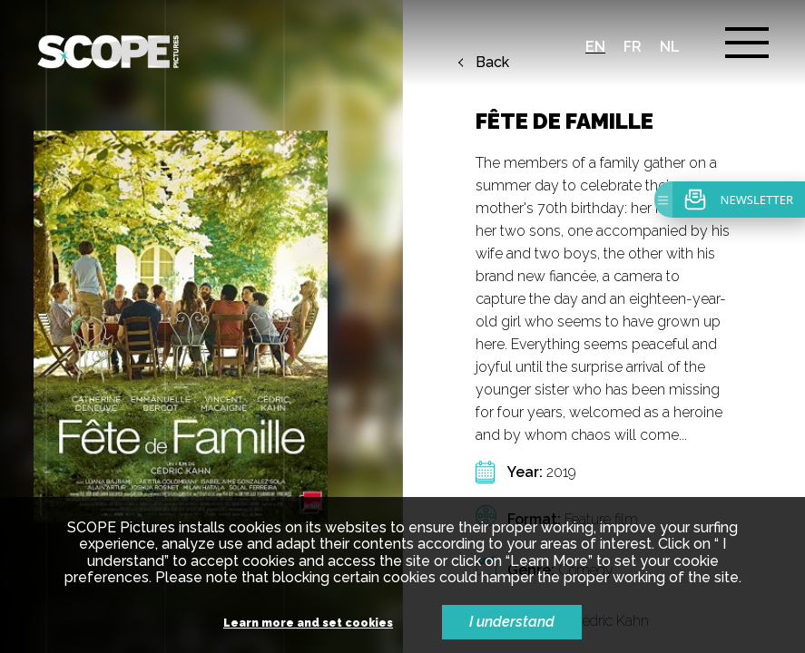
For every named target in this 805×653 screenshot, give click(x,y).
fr (632, 46)
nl (670, 46)
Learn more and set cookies (308, 623)
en (595, 46)
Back (492, 62)
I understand (512, 621)
